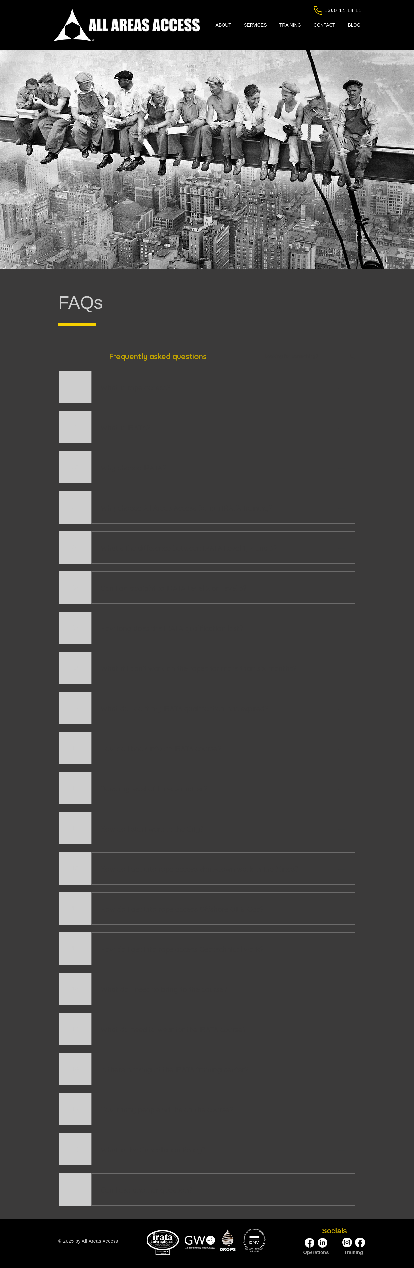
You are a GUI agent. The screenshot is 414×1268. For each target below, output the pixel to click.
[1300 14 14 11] (344, 10)
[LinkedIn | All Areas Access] (322, 1243)
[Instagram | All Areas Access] (347, 1242)
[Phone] (317, 10)
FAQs (80, 302)
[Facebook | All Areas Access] (309, 1243)
